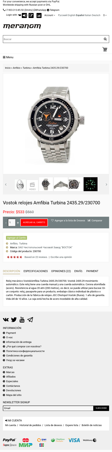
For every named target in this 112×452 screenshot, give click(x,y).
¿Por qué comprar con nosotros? (23, 346)
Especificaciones (36, 271)
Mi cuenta (10, 425)
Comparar (97, 220)
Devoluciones (13, 390)
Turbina (27, 68)
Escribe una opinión (61, 257)
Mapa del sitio (13, 395)
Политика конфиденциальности (25, 351)
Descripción (11, 271)
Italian (88, 15)
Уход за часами (15, 360)
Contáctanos (13, 385)
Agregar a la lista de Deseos (70, 220)
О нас (9, 337)
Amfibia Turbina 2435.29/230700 (50, 68)
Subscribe (101, 408)
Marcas (10, 372)
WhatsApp (40, 10)
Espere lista (71, 425)
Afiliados (11, 376)
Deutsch (96, 15)
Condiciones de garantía (19, 355)
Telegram (54, 10)
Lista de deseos (53, 425)
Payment (92, 271)
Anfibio (16, 68)
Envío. (78, 271)
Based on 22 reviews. (36, 257)
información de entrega (18, 342)
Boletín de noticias (92, 425)
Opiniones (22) (61, 271)
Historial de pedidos (30, 425)
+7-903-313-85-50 (14, 10)
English (71, 15)
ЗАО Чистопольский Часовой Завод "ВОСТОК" (45, 247)
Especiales (12, 381)
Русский (62, 15)
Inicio (8, 68)
